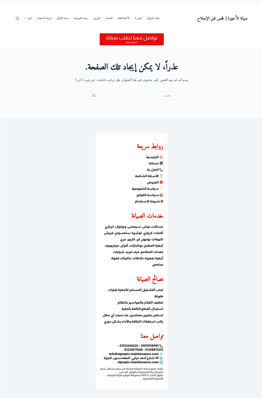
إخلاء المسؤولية (152, 18)
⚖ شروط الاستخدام (148, 201)
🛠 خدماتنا (155, 163)
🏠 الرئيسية (154, 157)
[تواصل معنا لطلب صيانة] (131, 39)
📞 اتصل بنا (154, 169)
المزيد (26, 18)
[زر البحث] (93, 95)
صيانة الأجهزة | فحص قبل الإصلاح (222, 18)
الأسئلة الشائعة (123, 18)
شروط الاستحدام (43, 18)
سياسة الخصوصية (80, 18)
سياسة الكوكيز (62, 18)
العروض (96, 18)
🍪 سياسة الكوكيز (149, 195)
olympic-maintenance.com (137, 362)
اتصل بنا (137, 18)
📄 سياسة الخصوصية (147, 188)
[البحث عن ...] (135, 95)
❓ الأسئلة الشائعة (149, 176)
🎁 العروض (154, 182)
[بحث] (16, 18)
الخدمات (108, 18)
